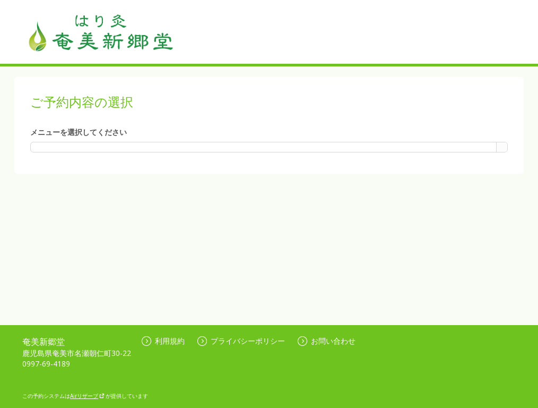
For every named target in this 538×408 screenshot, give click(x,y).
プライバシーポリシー (241, 341)
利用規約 (163, 341)
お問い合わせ (326, 341)
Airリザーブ (87, 396)
